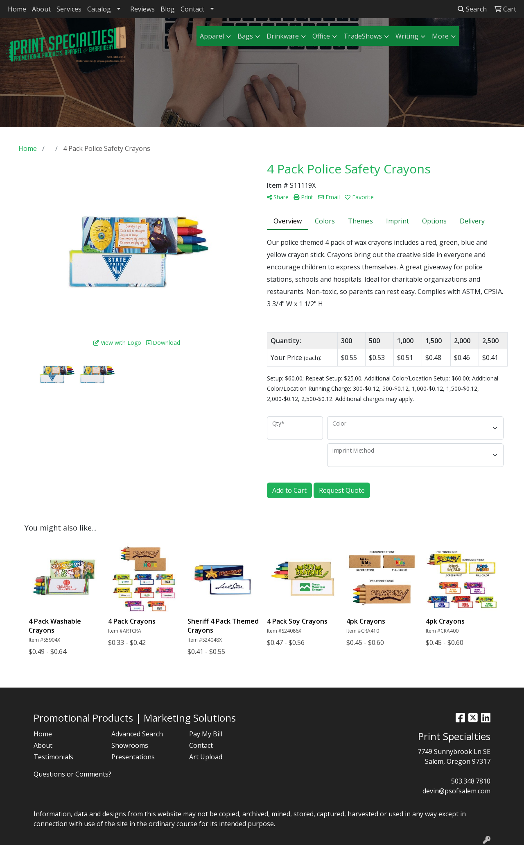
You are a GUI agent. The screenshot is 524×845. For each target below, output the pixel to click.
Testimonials (53, 756)
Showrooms (129, 745)
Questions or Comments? (72, 774)
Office (321, 36)
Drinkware (283, 36)
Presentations (133, 756)
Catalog (99, 9)
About (41, 9)
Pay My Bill (205, 733)
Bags (245, 36)
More (440, 36)
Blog (167, 9)
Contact (192, 9)
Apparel (212, 36)
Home (17, 9)
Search (472, 9)
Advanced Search (137, 733)
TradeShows (362, 36)
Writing (406, 36)
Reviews (142, 9)
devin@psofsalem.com (456, 790)
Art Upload (205, 756)
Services (68, 9)
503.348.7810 (470, 781)
